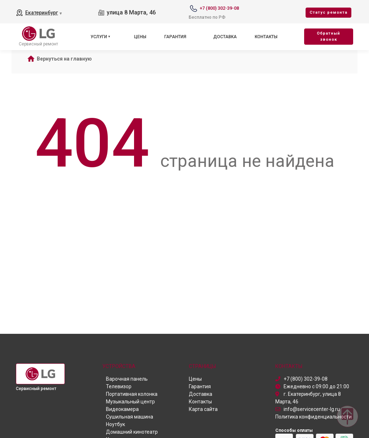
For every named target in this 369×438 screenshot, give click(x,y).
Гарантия (175, 36)
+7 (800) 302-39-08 (219, 8)
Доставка (225, 36)
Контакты (266, 36)
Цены (140, 36)
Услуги (98, 36)
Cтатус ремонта (328, 12)
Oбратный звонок (328, 36)
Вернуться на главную (64, 59)
